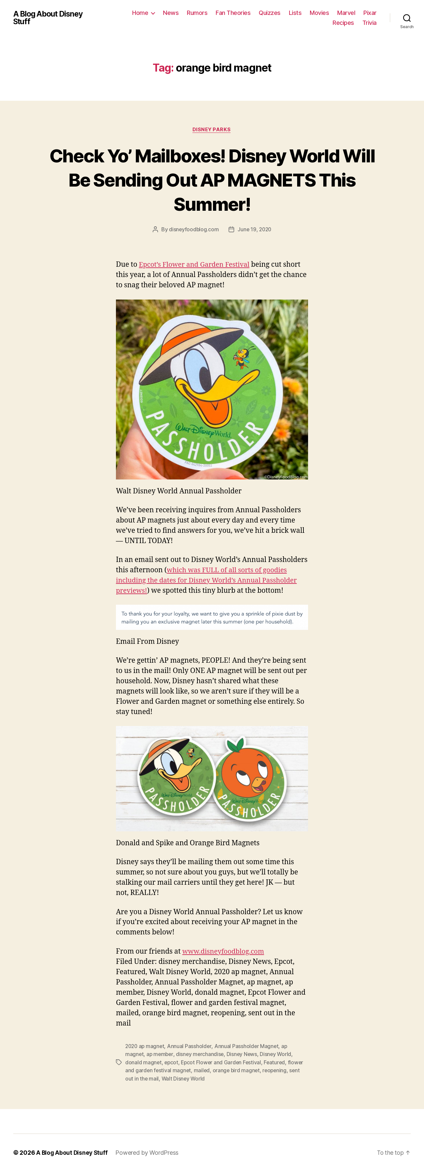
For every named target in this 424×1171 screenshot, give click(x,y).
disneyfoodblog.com (193, 230)
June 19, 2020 (255, 230)
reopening (277, 1070)
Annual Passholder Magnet (248, 1046)
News (171, 12)
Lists (295, 12)
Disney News (244, 1054)
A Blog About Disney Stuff (50, 18)
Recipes (343, 22)
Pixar (370, 12)
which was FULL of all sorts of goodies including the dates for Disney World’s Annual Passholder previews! (210, 581)
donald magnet (143, 1062)
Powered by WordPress (148, 1152)
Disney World (279, 1054)
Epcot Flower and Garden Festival (222, 1062)
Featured (277, 1062)
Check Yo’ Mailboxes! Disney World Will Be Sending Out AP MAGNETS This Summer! (212, 179)
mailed (202, 1070)
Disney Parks (212, 130)
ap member (161, 1054)
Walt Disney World (184, 1078)
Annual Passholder (191, 1046)
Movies (319, 12)
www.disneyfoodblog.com (225, 951)
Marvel (346, 12)
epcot (172, 1062)
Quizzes (270, 12)
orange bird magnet (238, 1070)
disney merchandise (201, 1054)
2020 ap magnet (145, 1046)
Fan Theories (233, 12)
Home (140, 12)
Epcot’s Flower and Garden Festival (196, 265)
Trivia (369, 22)
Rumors (197, 12)
